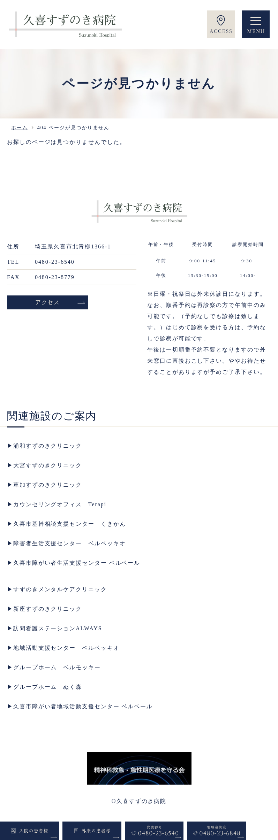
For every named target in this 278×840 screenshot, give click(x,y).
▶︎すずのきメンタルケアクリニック (57, 589)
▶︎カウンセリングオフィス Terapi (56, 504)
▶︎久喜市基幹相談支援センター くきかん (66, 524)
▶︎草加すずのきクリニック (44, 485)
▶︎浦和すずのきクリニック (44, 446)
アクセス (47, 302)
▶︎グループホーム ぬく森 (44, 687)
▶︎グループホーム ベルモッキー (54, 667)
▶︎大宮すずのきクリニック (44, 465)
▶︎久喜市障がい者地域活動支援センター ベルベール (80, 706)
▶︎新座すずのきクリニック (44, 609)
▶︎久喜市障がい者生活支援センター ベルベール (73, 563)
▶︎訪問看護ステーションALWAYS (54, 628)
